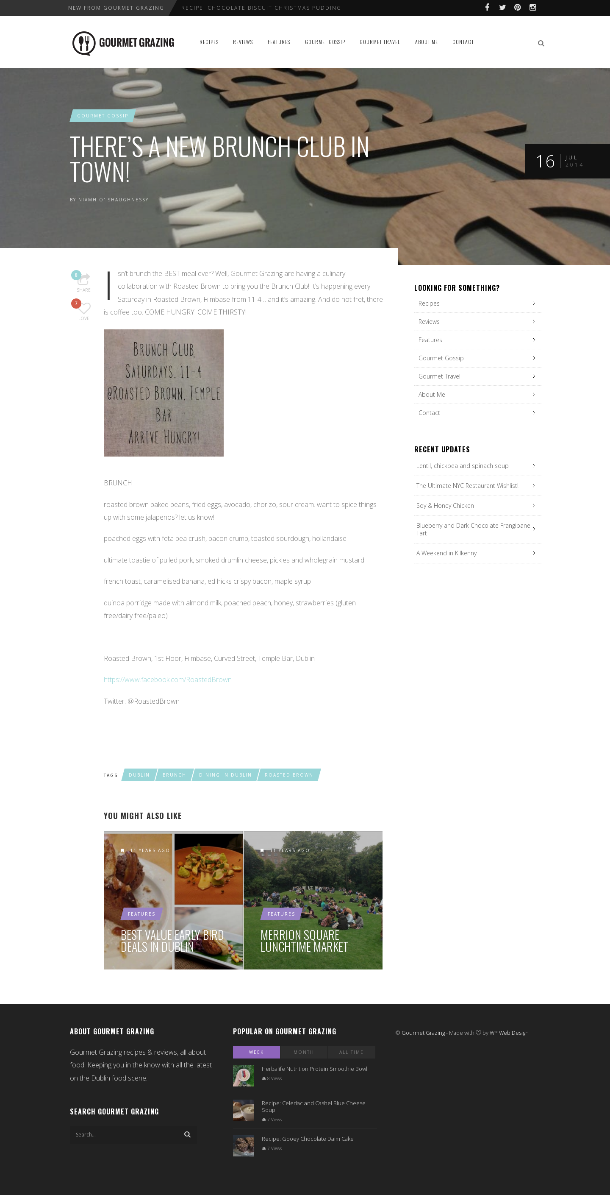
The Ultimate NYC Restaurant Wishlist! (467, 486)
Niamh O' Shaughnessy (113, 200)
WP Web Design (509, 1032)
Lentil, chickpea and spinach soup (462, 466)
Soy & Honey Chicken (445, 505)
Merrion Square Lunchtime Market (305, 941)
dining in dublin (225, 775)
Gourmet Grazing (423, 1032)
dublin (139, 775)
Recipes (209, 41)
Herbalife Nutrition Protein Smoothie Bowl (314, 1068)
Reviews (243, 41)
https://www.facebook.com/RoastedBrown (168, 679)
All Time (351, 1052)
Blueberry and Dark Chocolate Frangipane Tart (473, 529)
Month (304, 1052)
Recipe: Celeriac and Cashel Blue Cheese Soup (314, 1106)
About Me (426, 41)
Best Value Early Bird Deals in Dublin (172, 941)
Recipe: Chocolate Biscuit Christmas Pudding (261, 7)
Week (256, 1052)
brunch (174, 775)
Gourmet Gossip (325, 41)
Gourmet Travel (380, 41)
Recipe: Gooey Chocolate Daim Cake (308, 1138)
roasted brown (289, 775)
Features (279, 41)
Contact (463, 41)
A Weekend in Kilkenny (446, 553)
